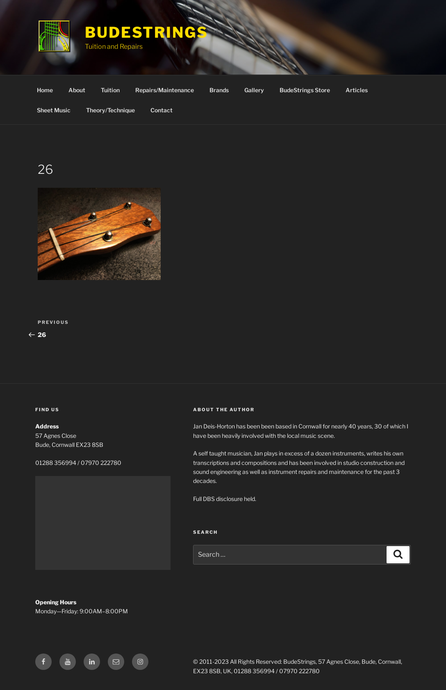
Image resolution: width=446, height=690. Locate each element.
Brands (219, 90)
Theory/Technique (110, 110)
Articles (357, 90)
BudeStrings (146, 32)
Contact (161, 110)
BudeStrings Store (305, 90)
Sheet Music (54, 110)
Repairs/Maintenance (164, 90)
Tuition (110, 90)
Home (45, 90)
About (76, 90)
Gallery (254, 90)
